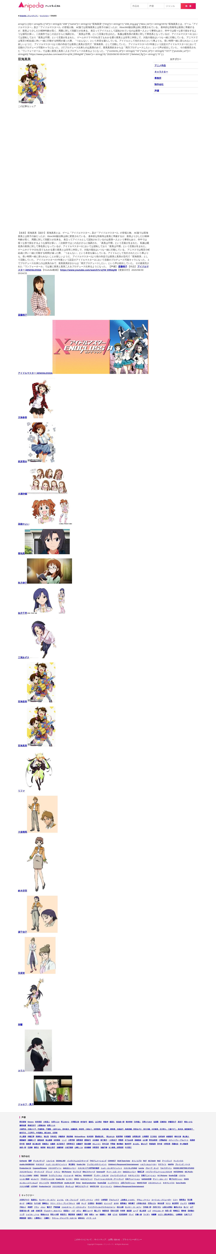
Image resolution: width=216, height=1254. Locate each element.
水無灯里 (39, 1210)
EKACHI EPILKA (57, 1183)
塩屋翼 (155, 1122)
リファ (35, 790)
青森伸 (105, 1122)
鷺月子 (49, 1207)
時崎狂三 (176, 1210)
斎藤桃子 (122, 266)
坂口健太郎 (36, 1144)
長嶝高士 (45, 1144)
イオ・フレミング (71, 1200)
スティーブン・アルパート (178, 1140)
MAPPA (171, 1164)
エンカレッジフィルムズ (29, 1183)
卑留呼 (30, 1207)
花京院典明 (123, 1214)
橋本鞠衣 (120, 1144)
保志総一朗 (120, 1122)
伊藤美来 (61, 1136)
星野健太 (123, 1203)
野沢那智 (23, 1122)
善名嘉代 (99, 1203)
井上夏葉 (23, 1136)
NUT (145, 1161)
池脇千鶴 (103, 1147)
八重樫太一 (38, 1218)
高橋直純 (138, 1140)
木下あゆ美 (129, 1140)
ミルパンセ (50, 1161)
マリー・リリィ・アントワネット (62, 1203)
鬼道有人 (34, 1200)
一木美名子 (113, 1140)
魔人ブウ (97, 1210)
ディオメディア (39, 1161)
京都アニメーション (148, 1175)
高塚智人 (39, 1136)
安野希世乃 (70, 1144)
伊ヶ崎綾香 (184, 1144)
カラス (35, 1070)
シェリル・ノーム (32, 1214)
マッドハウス (178, 1161)
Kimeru (31, 1122)
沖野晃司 (95, 1147)
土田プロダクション (128, 1183)
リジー (175, 1200)
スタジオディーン (55, 1168)
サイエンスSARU (26, 1175)
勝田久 (36, 1147)
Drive (78, 1183)
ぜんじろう (96, 1144)
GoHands (23, 1161)
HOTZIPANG (178, 1171)
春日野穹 (175, 1203)
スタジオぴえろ (58, 1186)
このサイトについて (83, 1240)
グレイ (131, 1214)
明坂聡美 (152, 1144)
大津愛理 (145, 1136)
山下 (191, 1207)
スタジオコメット (154, 1183)
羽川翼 (189, 1200)
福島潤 (28, 1144)
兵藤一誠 (138, 1214)
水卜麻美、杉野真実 (116, 1147)
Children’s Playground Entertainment (129, 1186)
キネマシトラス (134, 1175)
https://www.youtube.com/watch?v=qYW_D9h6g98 (88, 269)
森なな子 (144, 1144)
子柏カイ (23, 1207)
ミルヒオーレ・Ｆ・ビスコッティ (74, 1207)
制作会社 (159, 84)
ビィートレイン (106, 1186)
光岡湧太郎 (136, 1136)
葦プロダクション (175, 1179)
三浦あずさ (37, 657)
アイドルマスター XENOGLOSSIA (83, 372)
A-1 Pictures (162, 1175)
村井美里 (38, 1122)
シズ (149, 1210)
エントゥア (108, 1203)
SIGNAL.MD (60, 1161)
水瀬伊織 (42, 493)
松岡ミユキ (51, 1125)
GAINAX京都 (147, 1179)
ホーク (22, 1203)
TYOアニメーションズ (98, 1161)
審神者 (183, 1210)
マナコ (168, 1203)
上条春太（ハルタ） (127, 1200)
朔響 (32, 1024)
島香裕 (42, 1147)
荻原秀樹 (119, 1136)
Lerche (141, 1168)
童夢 (30, 1161)
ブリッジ (49, 1171)
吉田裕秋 (57, 1140)
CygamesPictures (40, 1168)
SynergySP (100, 1171)
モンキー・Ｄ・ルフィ (47, 1200)
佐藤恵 (52, 1144)
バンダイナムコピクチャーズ (77, 1161)
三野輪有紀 (163, 1140)
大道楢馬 (38, 831)
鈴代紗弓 (84, 1122)
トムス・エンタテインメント (56, 1164)
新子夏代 (103, 1140)
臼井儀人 (137, 1122)
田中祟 (159, 1144)
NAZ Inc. (78, 1175)
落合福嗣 (87, 1144)
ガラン (78, 1210)
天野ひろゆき (147, 1122)
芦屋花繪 (56, 1207)
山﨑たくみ (79, 1147)
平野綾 (112, 1144)
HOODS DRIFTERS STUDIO (183, 1168)
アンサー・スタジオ (101, 1175)
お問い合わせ (114, 1240)
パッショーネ (68, 1175)
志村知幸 (161, 1136)
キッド (83, 1203)
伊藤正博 (31, 1136)
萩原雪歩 (36, 461)
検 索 (188, 6)
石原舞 (30, 1147)
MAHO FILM (142, 1183)
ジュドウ (183, 1203)
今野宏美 (167, 1144)
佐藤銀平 (79, 1144)
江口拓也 (153, 1136)
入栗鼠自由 (41, 1125)
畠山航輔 (48, 1140)
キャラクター (161, 71)
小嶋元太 (29, 1203)
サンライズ (77, 1171)
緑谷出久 (81, 1218)
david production (89, 1183)
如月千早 (44, 612)
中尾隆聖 (127, 1136)
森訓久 (112, 1122)
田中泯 (22, 1144)
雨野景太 (182, 1200)
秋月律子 (45, 582)
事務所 (157, 77)
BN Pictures (66, 1171)
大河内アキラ (24, 1200)
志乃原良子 (61, 1144)
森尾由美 (40, 1140)
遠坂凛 (129, 1210)
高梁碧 (192, 1140)
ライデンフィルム (55, 1175)
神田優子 (131, 1203)
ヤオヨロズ (40, 1164)
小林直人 (46, 1122)
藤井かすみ (178, 1207)
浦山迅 (46, 1136)
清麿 (109, 1214)
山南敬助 (179, 1214)
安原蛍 (37, 972)
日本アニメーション (132, 1179)
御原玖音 (105, 1210)
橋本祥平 (128, 1144)
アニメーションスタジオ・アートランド (109, 1179)
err (97, 1214)
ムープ (135, 1210)
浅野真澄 (79, 1140)
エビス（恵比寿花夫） (166, 1214)
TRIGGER (43, 1175)
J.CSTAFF (34, 1186)
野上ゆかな (65, 1122)
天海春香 (36, 417)
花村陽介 (191, 1210)
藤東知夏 (23, 1125)
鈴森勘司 (169, 1136)
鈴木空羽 (33, 890)
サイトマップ (100, 1240)
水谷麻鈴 (95, 1140)
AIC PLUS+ (189, 1171)
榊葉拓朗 (23, 1218)
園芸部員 (71, 1214)
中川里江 (128, 1147)
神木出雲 (161, 1203)
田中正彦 (105, 1144)
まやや (116, 1203)
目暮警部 (191, 1203)
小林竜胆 (104, 1200)
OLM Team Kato (123, 1161)
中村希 (122, 1210)
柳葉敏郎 (23, 1140)
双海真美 (36, 745)
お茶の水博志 (167, 1207)
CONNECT (112, 1161)
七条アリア (188, 1214)
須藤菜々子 (32, 1140)
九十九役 (37, 1203)
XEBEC (36, 1175)
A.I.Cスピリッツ (87, 1179)
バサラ (96, 1200)
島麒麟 (153, 1214)
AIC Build (152, 1161)
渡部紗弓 (87, 1140)
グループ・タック (152, 1168)
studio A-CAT (69, 1183)
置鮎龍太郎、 (100, 1136)
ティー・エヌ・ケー (113, 1171)
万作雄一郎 (147, 1207)
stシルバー (35, 1179)
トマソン (57, 1171)
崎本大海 (177, 1136)
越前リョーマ (88, 1210)
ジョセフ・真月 (45, 1104)
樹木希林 (129, 1122)
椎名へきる (188, 1122)
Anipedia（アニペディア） (40, 6)
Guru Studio (181, 1183)
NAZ (158, 1161)
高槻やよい (45, 523)
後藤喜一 (103, 1214)
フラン (36, 1207)
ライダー (146, 1214)
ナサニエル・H (158, 1210)
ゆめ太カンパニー (69, 1168)
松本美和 (90, 1136)
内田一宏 (168, 1210)
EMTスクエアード (81, 1186)
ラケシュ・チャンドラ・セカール (64, 1218)
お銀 (32, 1210)
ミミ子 (22, 1214)
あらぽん (136, 1144)
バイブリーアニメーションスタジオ (159, 1171)
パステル (182, 1175)
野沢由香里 (153, 1140)
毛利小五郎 (114, 1210)
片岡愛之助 (75, 1122)
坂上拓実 (143, 1210)
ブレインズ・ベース (182, 1164)
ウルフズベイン (166, 1168)
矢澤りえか (55, 1122)
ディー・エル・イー (160, 1179)
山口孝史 (98, 1122)
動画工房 (141, 1171)
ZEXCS (76, 1179)
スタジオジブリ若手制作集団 (88, 1168)
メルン (42, 1207)
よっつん (60, 1200)
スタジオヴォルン (26, 1171)
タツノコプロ (137, 1161)
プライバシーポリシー (132, 1240)
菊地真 (44, 553)
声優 (156, 90)
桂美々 (30, 1218)
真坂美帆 (69, 1136)
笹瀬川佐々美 (24, 1210)
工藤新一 (47, 1218)
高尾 (86, 1214)
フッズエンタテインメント (97, 1164)
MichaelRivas (80, 1136)
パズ (73, 1210)
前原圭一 (66, 1210)
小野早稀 (71, 1140)
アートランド (167, 1161)
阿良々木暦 (54, 1214)
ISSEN (186, 1179)
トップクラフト (113, 1183)
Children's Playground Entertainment (123, 1164)
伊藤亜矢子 (172, 1122)
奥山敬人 (186, 1136)
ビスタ (114, 1214)
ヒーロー (69, 1179)
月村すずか (157, 1207)
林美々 (91, 1214)
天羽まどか (152, 1203)
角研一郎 (23, 1147)
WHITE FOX (94, 1186)
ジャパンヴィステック (118, 1175)
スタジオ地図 (24, 1186)
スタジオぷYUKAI (130, 1168)
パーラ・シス (91, 1218)
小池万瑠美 (69, 1147)
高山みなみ (110, 1136)
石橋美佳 (163, 1122)
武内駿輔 (87, 1147)
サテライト (162, 1164)
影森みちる (45, 1214)
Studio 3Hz (81, 1164)
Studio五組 (173, 1175)
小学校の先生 (141, 1203)
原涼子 (180, 1122)
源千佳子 (38, 931)
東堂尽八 (63, 1214)
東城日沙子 (32, 1125)
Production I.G (25, 1168)
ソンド (64, 1140)
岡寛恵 (120, 1140)
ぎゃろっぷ (69, 1186)
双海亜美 (36, 701)
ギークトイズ (39, 1171)
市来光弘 (53, 1136)
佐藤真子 (79, 1214)
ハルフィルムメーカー (148, 1164)
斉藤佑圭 (175, 1144)
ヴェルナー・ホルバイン (53, 1210)
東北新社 (72, 1164)
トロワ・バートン (86, 1200)
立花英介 (91, 1203)
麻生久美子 (51, 1147)
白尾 (78, 1203)
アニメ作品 (160, 65)
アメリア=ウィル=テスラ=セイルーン (101, 1207)
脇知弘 (91, 1122)
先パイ (186, 1207)
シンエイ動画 (24, 1179)
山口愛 (145, 1140)
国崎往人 (45, 1203)
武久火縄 (120, 1207)
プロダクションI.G (47, 1179)
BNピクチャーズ (89, 1171)
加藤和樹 (60, 1147)
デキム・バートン (143, 1200)
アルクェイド (114, 1200)
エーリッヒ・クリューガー (161, 1200)
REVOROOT (87, 1175)
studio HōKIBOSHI (27, 1164)
